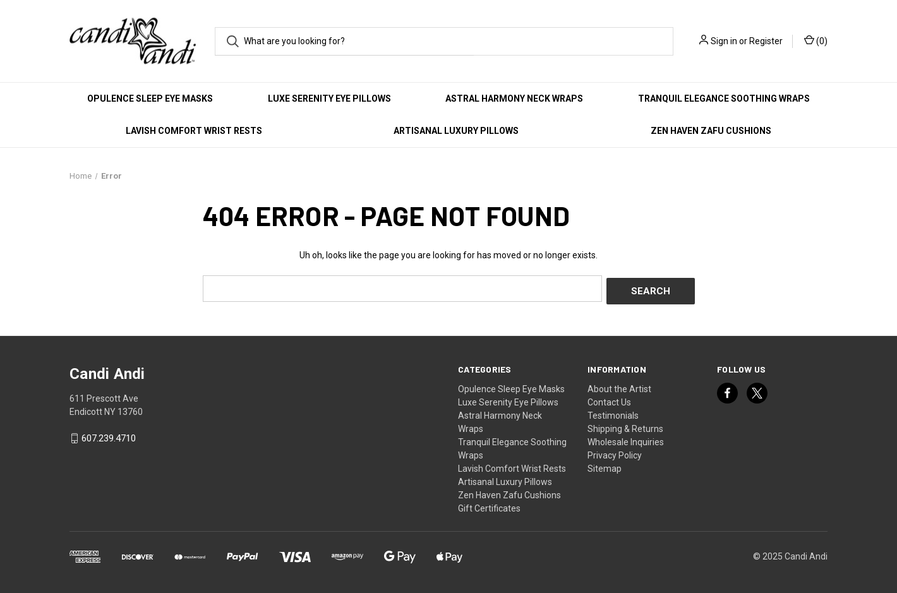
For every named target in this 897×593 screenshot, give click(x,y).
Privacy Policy (614, 452)
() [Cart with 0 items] (816, 40)
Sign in (724, 41)
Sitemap (604, 465)
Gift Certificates (489, 505)
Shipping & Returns (625, 426)
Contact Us (609, 399)
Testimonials (613, 412)
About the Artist (619, 386)
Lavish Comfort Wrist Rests (194, 131)
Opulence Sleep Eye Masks (150, 98)
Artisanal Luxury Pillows (456, 131)
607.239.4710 (108, 435)
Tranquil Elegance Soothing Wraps (724, 98)
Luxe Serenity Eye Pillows (329, 98)
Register (766, 41)
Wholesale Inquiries (625, 439)
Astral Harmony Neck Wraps (514, 98)
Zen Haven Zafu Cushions (711, 131)
